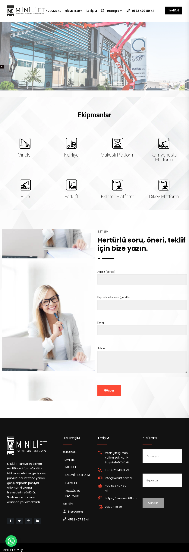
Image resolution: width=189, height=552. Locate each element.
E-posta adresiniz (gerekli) (142, 301)
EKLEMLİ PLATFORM (77, 475)
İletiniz (142, 363)
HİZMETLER (72, 11)
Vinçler (25, 155)
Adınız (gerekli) (142, 275)
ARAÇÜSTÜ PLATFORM (72, 493)
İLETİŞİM (91, 11)
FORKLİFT (71, 483)
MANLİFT (70, 467)
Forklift (71, 196)
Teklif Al (173, 10)
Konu (142, 326)
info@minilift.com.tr (118, 478)
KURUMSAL (53, 11)
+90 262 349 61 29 (117, 470)
